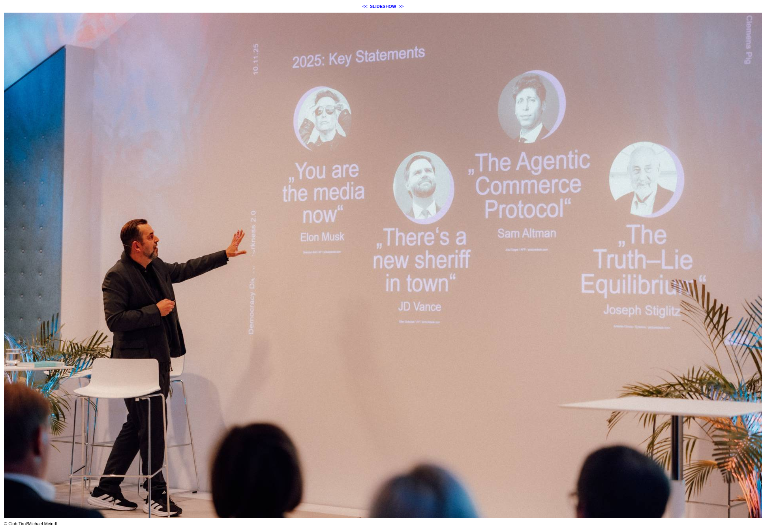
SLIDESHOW (383, 6)
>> (401, 6)
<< (365, 6)
